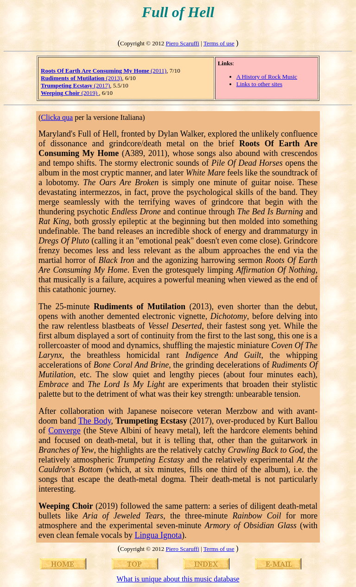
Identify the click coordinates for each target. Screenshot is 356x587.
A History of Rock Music (266, 76)
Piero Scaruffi (182, 43)
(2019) (70, 92)
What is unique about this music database (178, 579)
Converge (64, 430)
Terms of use (219, 43)
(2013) (81, 78)
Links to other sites (259, 84)
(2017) (75, 85)
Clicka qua (57, 117)
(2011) (103, 70)
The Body (94, 420)
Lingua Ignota (157, 535)
